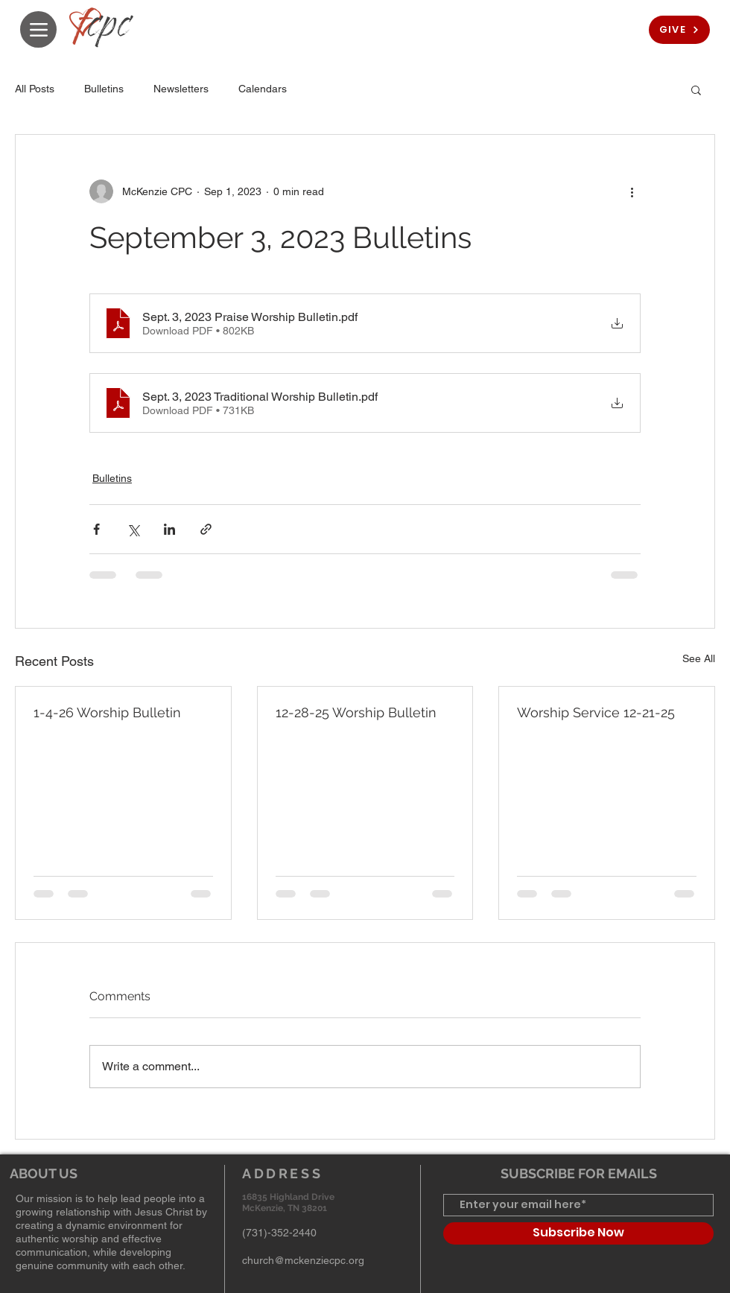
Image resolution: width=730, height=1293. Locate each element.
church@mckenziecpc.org (303, 1260)
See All (698, 658)
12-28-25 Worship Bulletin (356, 712)
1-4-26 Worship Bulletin (107, 712)
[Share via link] (206, 529)
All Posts (34, 89)
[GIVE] (679, 30)
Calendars (262, 89)
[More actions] (632, 191)
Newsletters (181, 89)
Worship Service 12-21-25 (596, 712)
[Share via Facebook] (96, 529)
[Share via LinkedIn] (169, 529)
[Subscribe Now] (578, 1233)
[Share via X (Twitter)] (133, 529)
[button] (696, 89)
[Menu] (38, 29)
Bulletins (104, 89)
